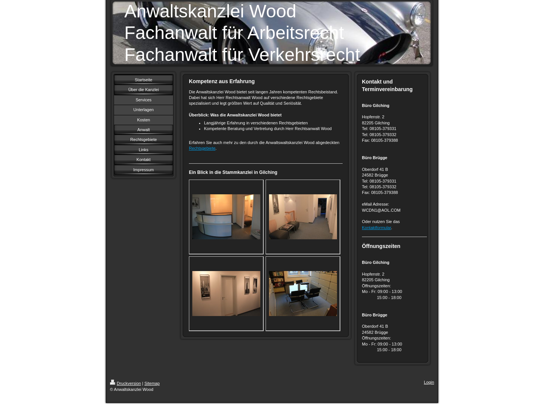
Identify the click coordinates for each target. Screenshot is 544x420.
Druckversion (125, 383)
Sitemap (151, 383)
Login (429, 382)
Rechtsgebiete (202, 148)
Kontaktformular (376, 227)
